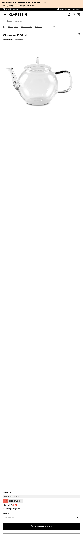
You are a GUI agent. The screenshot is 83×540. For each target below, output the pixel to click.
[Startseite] (5, 27)
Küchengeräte (13, 27)
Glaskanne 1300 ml (52, 27)
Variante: (6, 513)
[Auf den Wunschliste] (79, 34)
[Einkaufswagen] (78, 14)
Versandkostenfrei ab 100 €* (70, 9)
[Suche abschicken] (3, 21)
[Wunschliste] (73, 14)
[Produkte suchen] (41, 21)
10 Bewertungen (19, 39)
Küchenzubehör (26, 27)
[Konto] (69, 14)
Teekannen (38, 27)
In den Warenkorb (41, 526)
